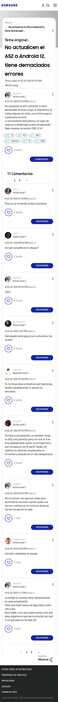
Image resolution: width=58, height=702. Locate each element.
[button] (47, 94)
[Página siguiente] (25, 180)
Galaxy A (32, 101)
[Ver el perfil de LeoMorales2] (19, 322)
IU (30, 141)
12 (12, 135)
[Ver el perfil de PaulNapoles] (19, 539)
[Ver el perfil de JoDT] (15, 233)
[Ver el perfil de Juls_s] (16, 189)
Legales (6, 686)
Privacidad (8, 680)
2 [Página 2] (19, 180)
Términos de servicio (14, 675)
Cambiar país (9, 692)
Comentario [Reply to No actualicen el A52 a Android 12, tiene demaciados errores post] (41, 159)
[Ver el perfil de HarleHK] (17, 93)
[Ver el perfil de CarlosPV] (17, 421)
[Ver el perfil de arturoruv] (17, 370)
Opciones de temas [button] (47, 30)
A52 (37, 135)
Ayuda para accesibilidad (17, 669)
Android (15, 141)
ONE (43, 141)
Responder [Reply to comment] (42, 221)
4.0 (24, 135)
